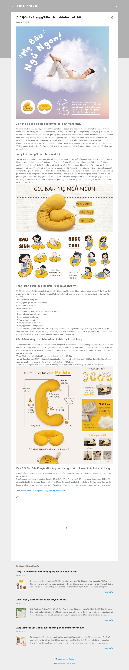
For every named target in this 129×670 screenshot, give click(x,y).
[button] (111, 18)
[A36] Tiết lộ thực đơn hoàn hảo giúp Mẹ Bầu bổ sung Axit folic (46, 571)
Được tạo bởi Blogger (64, 659)
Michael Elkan (71, 663)
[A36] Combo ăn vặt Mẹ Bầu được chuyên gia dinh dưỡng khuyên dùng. (50, 627)
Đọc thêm (108, 592)
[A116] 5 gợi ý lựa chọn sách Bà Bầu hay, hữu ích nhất (41, 599)
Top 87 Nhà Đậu (27, 5)
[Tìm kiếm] (116, 6)
